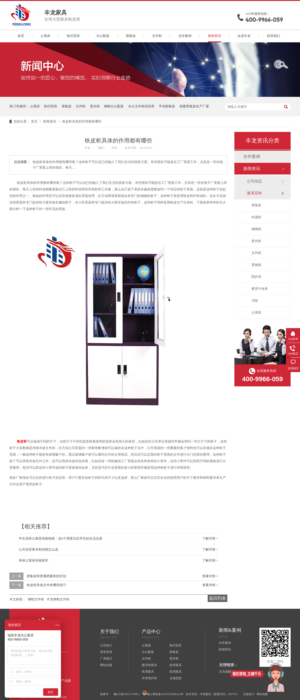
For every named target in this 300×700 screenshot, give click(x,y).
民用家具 (148, 671)
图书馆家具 (149, 665)
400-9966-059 (264, 19)
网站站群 (106, 665)
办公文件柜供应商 (141, 106)
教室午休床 (259, 288)
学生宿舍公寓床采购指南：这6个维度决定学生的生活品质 (60, 538)
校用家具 (175, 665)
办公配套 (102, 36)
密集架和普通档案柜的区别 (46, 576)
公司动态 (254, 181)
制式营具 (73, 36)
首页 (21, 36)
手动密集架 (167, 106)
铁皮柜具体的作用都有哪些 (81, 121)
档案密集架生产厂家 (194, 106)
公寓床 (45, 36)
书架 (254, 300)
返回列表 (217, 598)
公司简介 (106, 645)
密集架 (131, 36)
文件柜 (157, 36)
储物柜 (256, 229)
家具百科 (254, 193)
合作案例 (184, 36)
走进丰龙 (244, 36)
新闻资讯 (214, 36)
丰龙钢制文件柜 (58, 599)
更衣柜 (95, 106)
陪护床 (256, 277)
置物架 (256, 265)
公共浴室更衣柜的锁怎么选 (38, 549)
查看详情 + (210, 576)
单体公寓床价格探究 (33, 560)
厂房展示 (106, 658)
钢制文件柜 (36, 599)
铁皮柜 (22, 441)
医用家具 (175, 671)
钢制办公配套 (114, 106)
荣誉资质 (106, 652)
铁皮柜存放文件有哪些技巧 (46, 585)
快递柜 (256, 217)
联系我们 (273, 36)
